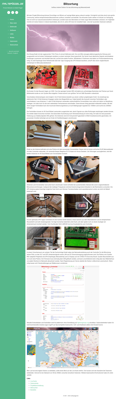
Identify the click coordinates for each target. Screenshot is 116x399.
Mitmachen (34, 388)
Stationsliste (34, 383)
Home (10, 19)
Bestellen (33, 390)
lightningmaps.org (83, 323)
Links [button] (10, 34)
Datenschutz (12, 45)
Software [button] (11, 30)
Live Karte (33, 381)
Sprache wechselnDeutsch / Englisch (12, 52)
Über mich (12, 23)
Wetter (10, 37)
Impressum (12, 41)
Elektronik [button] (12, 27)
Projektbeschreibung (36, 385)
